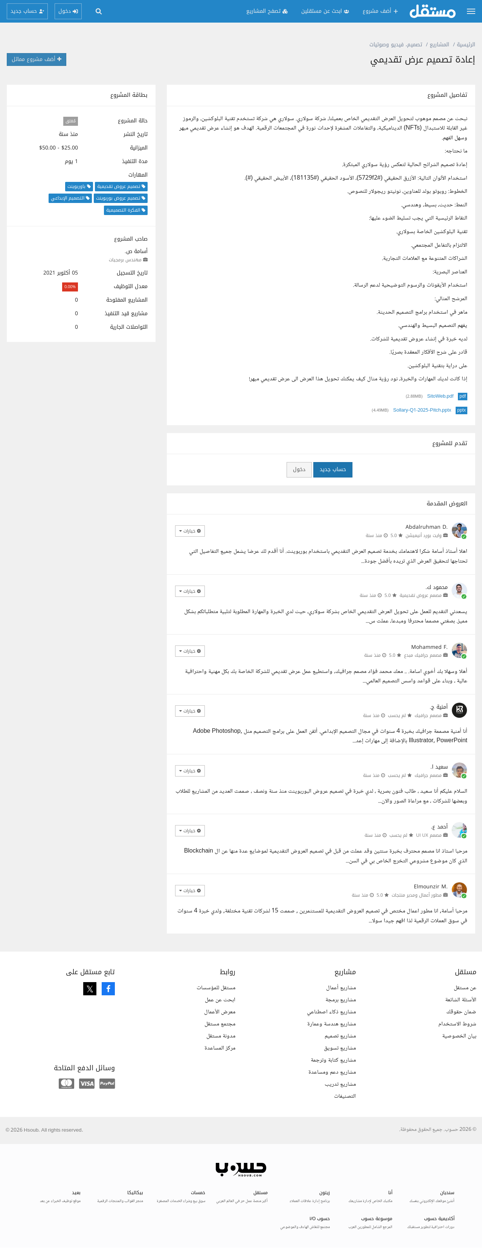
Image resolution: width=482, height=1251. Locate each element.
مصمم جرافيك (428, 715)
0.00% (70, 286)
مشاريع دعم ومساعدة (332, 1072)
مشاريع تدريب (340, 1084)
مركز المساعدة (219, 1048)
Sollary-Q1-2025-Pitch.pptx (422, 410)
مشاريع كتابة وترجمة (333, 1060)
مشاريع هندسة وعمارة (331, 1024)
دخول (299, 469)
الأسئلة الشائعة (460, 1000)
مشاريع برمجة (340, 1000)
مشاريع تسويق (340, 1048)
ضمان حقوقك (461, 1012)
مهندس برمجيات (125, 260)
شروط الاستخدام (457, 1024)
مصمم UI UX (429, 835)
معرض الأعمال (219, 1012)
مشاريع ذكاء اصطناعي (331, 1012)
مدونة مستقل (220, 1036)
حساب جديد (333, 469)
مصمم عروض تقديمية (421, 595)
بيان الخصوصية (459, 1036)
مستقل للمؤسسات (216, 988)
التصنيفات (345, 1096)
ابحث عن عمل (220, 1000)
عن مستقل (465, 988)
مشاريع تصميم (340, 1036)
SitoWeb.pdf (440, 396)
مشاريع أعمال (341, 988)
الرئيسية (466, 45)
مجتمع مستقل (219, 1024)
